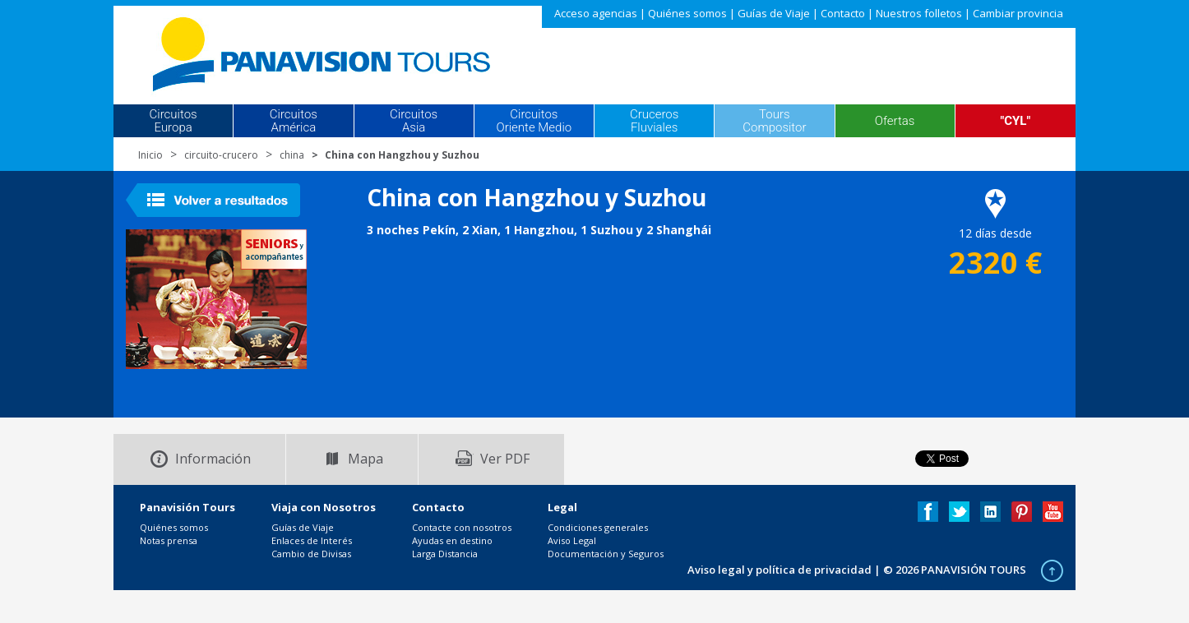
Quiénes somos (687, 13)
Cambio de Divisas (311, 553)
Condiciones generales (598, 527)
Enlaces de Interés (311, 540)
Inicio (150, 155)
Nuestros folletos (919, 13)
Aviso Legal (572, 540)
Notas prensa (168, 540)
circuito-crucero (221, 155)
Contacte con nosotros (461, 527)
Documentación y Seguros (606, 553)
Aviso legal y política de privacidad (779, 569)
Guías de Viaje (774, 13)
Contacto (843, 13)
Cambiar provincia (1018, 13)
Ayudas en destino (452, 540)
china (292, 155)
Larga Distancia (445, 553)
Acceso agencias (595, 13)
